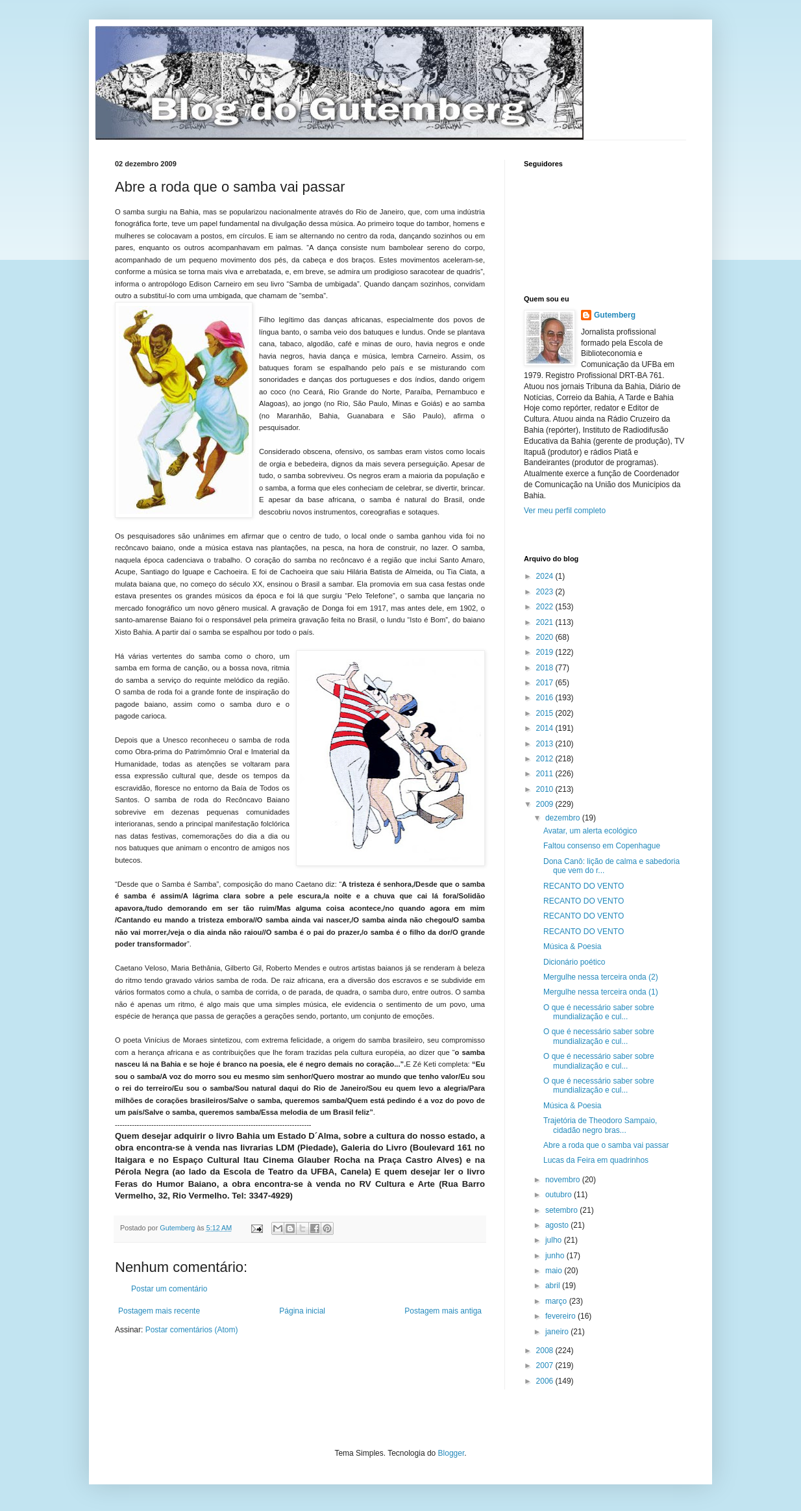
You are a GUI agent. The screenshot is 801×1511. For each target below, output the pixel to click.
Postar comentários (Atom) (191, 1329)
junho (556, 1255)
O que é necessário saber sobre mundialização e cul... (598, 1012)
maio (554, 1270)
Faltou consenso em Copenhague (601, 845)
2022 (546, 606)
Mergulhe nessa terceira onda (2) (600, 977)
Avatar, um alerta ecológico (590, 830)
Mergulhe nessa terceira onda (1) (600, 992)
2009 (546, 804)
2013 (546, 743)
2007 (546, 1365)
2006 (546, 1381)
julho (554, 1240)
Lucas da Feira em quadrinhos (595, 1160)
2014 (546, 728)
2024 (546, 576)
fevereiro (561, 1316)
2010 (546, 789)
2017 (546, 682)
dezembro (563, 817)
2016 (546, 697)
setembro (562, 1210)
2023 (546, 591)
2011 (546, 773)
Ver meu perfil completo (565, 510)
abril (553, 1285)
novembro (563, 1179)
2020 (546, 637)
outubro (559, 1194)
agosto (558, 1225)
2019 (546, 652)
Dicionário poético (574, 962)
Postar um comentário (169, 1288)
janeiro (558, 1331)
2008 (546, 1350)
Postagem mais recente (159, 1310)
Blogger (451, 1453)
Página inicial (302, 1310)
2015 (546, 713)
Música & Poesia (572, 946)
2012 (546, 758)
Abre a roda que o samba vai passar (606, 1145)
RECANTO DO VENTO (583, 886)
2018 (546, 667)
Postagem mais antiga (443, 1310)
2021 (546, 622)
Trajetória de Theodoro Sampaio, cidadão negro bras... (600, 1125)
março (557, 1301)
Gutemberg (614, 315)
